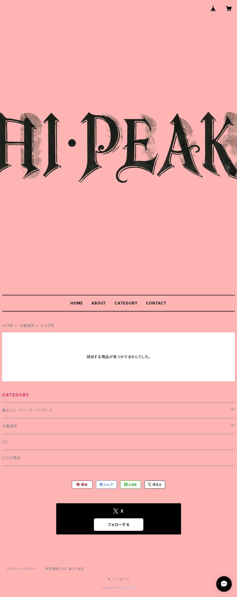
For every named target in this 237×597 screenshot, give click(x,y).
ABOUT (98, 303)
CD (5, 442)
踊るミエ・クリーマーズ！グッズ (27, 410)
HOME (77, 303)
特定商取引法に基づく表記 (64, 569)
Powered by (118, 587)
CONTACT (156, 303)
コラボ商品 (11, 458)
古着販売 (27, 325)
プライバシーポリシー (21, 569)
